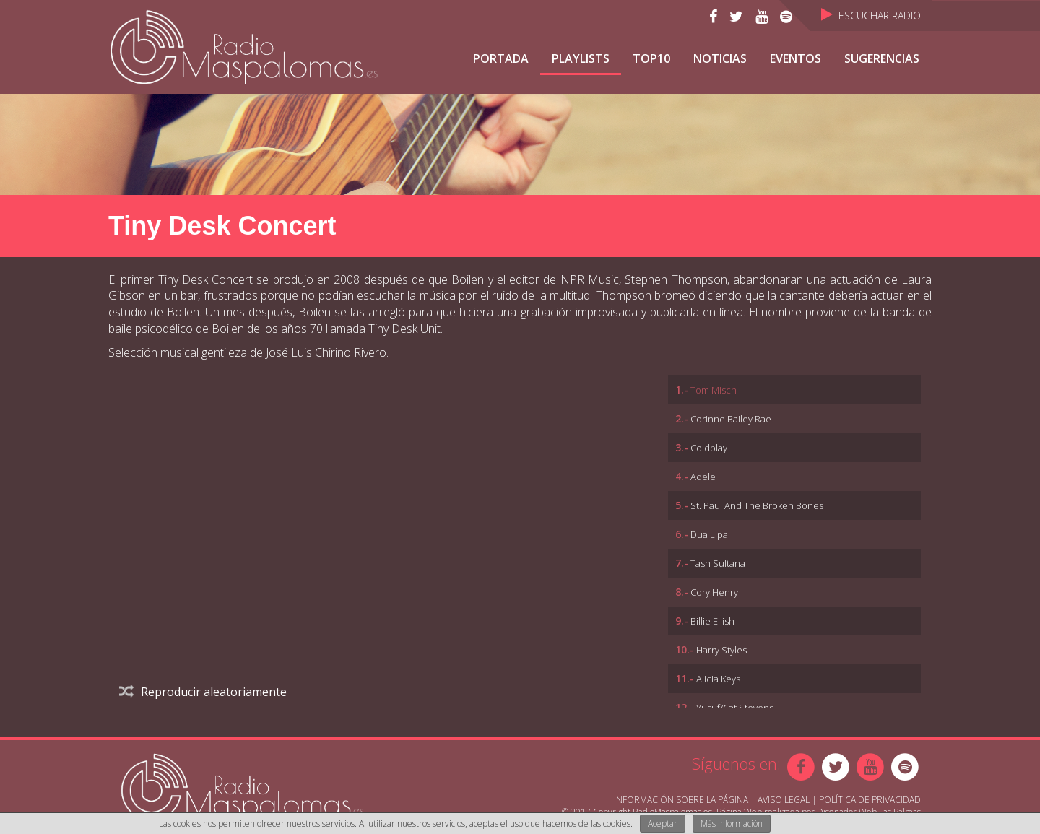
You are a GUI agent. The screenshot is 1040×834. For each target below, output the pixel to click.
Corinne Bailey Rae (730, 418)
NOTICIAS (720, 58)
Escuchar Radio (871, 15)
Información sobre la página (681, 800)
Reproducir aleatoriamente (203, 692)
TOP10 (651, 58)
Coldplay (708, 447)
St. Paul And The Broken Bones (756, 505)
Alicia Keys (718, 678)
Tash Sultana (717, 563)
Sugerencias (881, 58)
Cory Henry (714, 592)
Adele (703, 476)
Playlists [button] (581, 58)
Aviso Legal (784, 800)
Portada (501, 58)
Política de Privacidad (870, 800)
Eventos (795, 58)
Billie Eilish (712, 620)
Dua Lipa (709, 534)
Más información (732, 823)
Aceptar (662, 823)
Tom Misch (713, 389)
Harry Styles (721, 649)
